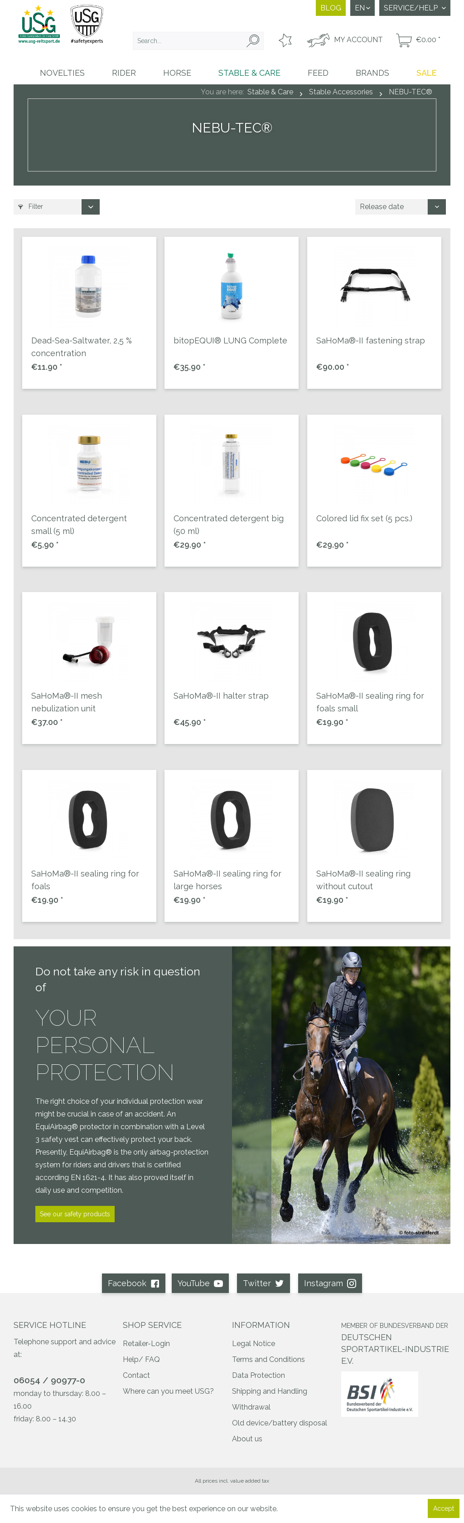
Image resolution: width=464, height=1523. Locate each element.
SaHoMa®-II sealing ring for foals (85, 880)
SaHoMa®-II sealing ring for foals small (370, 702)
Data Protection (258, 1375)
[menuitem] (198, 41)
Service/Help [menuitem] (412, 8)
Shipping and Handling (269, 1391)
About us (247, 1439)
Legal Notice (253, 1343)
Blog (330, 8)
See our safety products (75, 1214)
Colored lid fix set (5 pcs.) (364, 518)
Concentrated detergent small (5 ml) (79, 525)
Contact (136, 1375)
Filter (30, 206)
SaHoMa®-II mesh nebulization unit (66, 702)
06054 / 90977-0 (49, 1380)
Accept (443, 1508)
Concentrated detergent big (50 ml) (229, 525)
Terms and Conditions (268, 1359)
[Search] (253, 41)
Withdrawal (251, 1407)
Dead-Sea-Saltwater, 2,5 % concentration (81, 347)
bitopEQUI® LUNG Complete (230, 340)
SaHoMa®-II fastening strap (370, 340)
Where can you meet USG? (168, 1391)
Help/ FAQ (141, 1359)
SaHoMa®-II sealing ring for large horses (227, 880)
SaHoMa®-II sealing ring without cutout (363, 880)
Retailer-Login (146, 1343)
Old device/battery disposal (279, 1423)
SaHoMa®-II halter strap (221, 695)
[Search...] (198, 41)
